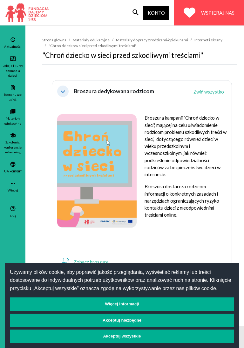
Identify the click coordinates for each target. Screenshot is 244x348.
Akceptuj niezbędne (122, 320)
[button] (63, 91)
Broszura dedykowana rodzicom (114, 91)
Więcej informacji (122, 304)
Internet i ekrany (208, 40)
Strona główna (54, 40)
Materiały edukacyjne (91, 40)
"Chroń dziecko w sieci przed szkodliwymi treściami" (93, 45)
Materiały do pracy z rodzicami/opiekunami (152, 40)
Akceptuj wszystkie (122, 336)
